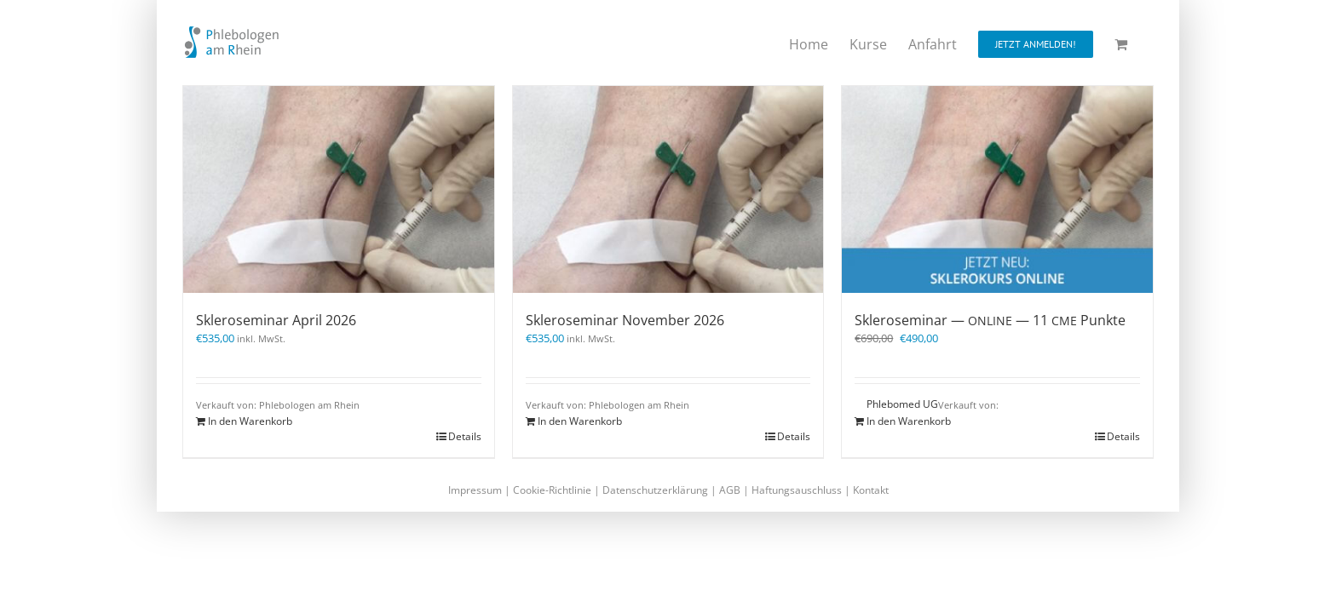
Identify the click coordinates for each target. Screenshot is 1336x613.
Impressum (475, 490)
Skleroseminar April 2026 (276, 320)
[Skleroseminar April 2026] (338, 189)
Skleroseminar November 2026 (625, 320)
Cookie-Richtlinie (552, 490)
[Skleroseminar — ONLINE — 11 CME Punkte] (997, 189)
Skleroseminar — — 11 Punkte (990, 320)
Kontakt (871, 490)
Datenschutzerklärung (655, 490)
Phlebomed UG (902, 404)
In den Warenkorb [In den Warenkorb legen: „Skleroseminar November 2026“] (580, 421)
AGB (729, 490)
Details (464, 436)
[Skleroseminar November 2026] (668, 189)
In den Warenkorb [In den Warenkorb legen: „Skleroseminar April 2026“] (250, 421)
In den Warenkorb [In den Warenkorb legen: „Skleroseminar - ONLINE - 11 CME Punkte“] (909, 421)
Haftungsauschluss (797, 490)
